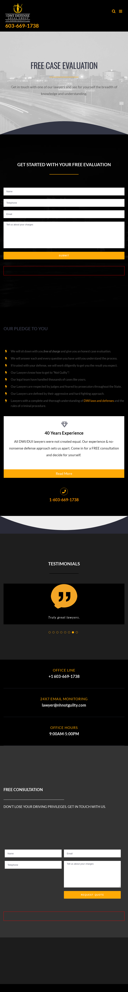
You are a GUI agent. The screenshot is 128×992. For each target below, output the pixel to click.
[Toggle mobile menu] (121, 11)
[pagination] (50, 633)
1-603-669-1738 (64, 499)
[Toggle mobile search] (113, 11)
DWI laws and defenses (99, 401)
